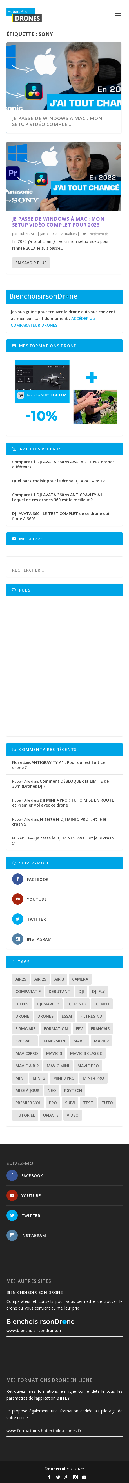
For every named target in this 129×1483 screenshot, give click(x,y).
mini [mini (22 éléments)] (20, 1078)
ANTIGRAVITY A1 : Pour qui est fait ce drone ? (58, 765)
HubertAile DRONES (66, 1468)
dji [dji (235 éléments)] (81, 991)
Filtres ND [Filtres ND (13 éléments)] (91, 1016)
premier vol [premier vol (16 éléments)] (28, 1102)
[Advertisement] (64, 666)
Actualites (69, 233)
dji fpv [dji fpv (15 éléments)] (22, 1003)
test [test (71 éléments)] (88, 1102)
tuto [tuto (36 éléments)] (107, 1102)
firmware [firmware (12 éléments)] (25, 1028)
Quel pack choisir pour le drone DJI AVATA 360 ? (58, 481)
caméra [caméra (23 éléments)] (80, 979)
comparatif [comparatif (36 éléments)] (28, 991)
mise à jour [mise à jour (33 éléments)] (27, 1090)
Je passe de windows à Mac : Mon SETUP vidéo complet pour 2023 (58, 222)
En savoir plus (30, 262)
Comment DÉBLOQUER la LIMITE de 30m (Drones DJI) (60, 783)
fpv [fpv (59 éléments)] (79, 1028)
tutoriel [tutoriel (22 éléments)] (25, 1115)
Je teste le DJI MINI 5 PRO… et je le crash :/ (59, 821)
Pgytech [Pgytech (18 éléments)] (73, 1090)
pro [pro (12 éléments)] (53, 1102)
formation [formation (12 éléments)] (56, 1028)
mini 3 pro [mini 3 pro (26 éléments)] (64, 1078)
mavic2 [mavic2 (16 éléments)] (101, 1041)
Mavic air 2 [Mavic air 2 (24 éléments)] (27, 1065)
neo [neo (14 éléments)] (52, 1090)
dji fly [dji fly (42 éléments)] (98, 991)
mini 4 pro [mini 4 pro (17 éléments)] (93, 1078)
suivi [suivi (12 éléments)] (70, 1102)
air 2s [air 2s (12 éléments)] (40, 979)
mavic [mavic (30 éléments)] (80, 1041)
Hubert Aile (28, 233)
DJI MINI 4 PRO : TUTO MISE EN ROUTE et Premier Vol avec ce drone (63, 802)
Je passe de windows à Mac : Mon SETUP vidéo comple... (57, 121)
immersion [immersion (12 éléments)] (54, 1041)
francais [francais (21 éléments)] (100, 1028)
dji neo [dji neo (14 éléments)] (101, 1003)
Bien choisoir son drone (34, 1292)
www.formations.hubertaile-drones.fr (43, 1430)
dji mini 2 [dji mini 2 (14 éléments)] (76, 1003)
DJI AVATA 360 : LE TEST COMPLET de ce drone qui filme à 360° (60, 516)
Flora (17, 762)
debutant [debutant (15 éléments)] (59, 991)
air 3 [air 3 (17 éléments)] (59, 979)
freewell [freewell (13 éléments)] (24, 1041)
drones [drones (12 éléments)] (45, 1016)
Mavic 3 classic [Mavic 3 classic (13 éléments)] (86, 1053)
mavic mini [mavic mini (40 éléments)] (58, 1065)
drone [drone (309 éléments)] (22, 1016)
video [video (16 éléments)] (73, 1115)
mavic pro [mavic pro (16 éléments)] (88, 1065)
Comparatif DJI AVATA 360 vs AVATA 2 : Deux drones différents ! (63, 464)
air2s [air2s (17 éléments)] (20, 979)
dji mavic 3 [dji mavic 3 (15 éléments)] (48, 1003)
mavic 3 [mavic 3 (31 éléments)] (54, 1053)
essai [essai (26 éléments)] (67, 1016)
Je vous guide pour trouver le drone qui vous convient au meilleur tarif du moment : (63, 318)
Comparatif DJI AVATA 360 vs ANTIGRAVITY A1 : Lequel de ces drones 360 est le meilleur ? (58, 497)
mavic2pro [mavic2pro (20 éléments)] (26, 1053)
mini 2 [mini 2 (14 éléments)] (39, 1078)
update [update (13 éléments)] (51, 1115)
